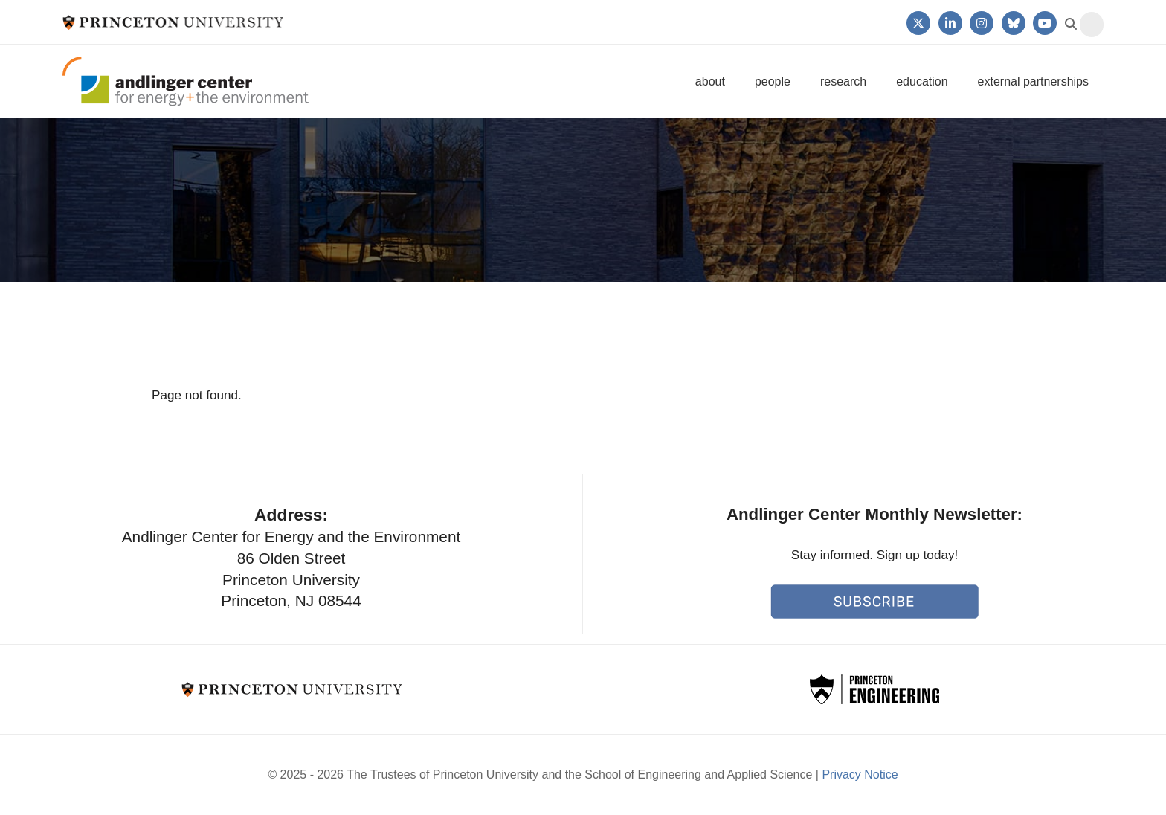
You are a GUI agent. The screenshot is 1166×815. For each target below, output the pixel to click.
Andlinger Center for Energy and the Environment (185, 81)
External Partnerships (1033, 81)
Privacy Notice (860, 774)
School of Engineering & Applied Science (874, 689)
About (710, 81)
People (772, 81)
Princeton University (172, 21)
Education (921, 81)
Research (843, 81)
